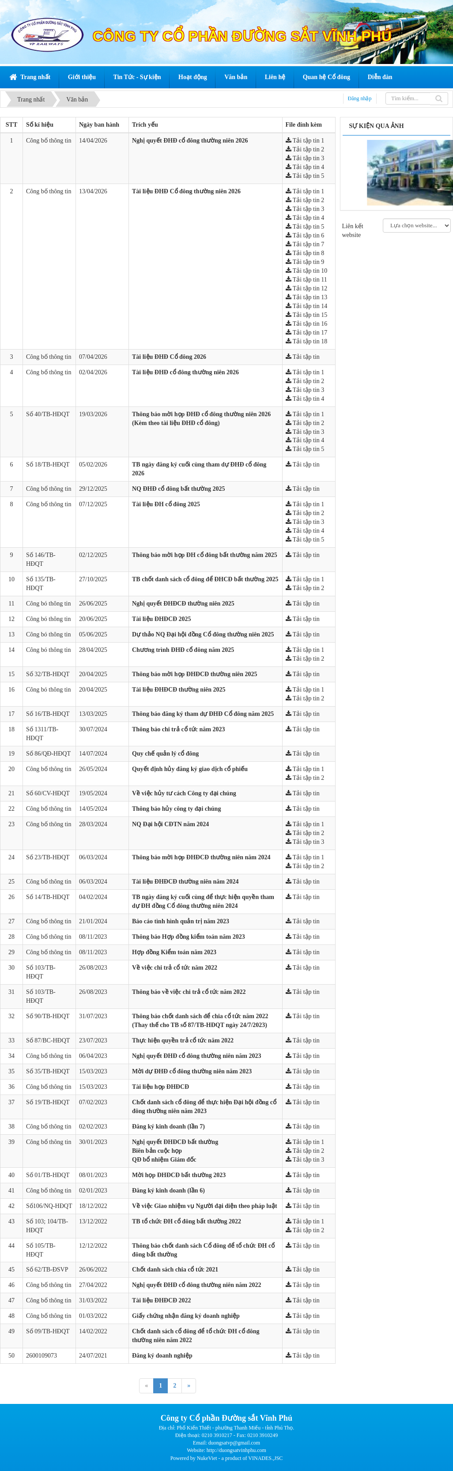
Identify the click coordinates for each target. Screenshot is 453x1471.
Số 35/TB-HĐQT (48, 1071)
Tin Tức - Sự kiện (137, 77)
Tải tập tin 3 (305, 158)
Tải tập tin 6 (305, 235)
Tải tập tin (303, 357)
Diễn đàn (380, 77)
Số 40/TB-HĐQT (48, 414)
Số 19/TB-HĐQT (48, 1102)
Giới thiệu (82, 77)
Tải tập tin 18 (307, 341)
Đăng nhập (360, 98)
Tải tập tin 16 (307, 323)
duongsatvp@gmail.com (234, 1443)
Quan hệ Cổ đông (326, 77)
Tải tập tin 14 (307, 306)
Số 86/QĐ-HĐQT (48, 753)
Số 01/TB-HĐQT (48, 1175)
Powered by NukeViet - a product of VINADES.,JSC (226, 1458)
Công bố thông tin (49, 140)
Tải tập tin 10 (307, 270)
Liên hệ (275, 77)
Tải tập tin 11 (306, 279)
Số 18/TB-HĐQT (48, 464)
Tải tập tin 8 (305, 253)
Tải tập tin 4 (305, 167)
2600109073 (41, 1355)
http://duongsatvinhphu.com (236, 1450)
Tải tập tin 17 (307, 332)
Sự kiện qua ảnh (376, 126)
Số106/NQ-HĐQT (49, 1206)
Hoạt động (192, 77)
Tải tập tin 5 (305, 176)
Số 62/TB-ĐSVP (47, 1269)
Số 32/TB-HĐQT (48, 674)
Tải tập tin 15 (307, 315)
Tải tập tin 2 (305, 149)
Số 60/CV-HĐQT (48, 793)
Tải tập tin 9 (305, 262)
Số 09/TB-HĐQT (48, 1331)
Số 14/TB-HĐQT (48, 897)
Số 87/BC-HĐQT (48, 1040)
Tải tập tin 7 (305, 244)
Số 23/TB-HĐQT (48, 857)
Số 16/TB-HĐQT (48, 714)
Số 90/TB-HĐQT (48, 1016)
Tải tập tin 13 (307, 297)
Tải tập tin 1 (305, 140)
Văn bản (235, 77)
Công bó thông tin (48, 603)
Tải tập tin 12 (307, 288)
